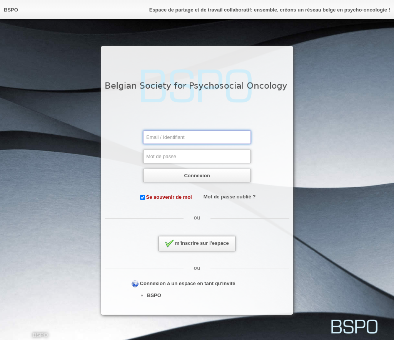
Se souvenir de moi (169, 197)
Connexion (197, 175)
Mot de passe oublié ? (230, 197)
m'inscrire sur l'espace (197, 243)
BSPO (154, 295)
